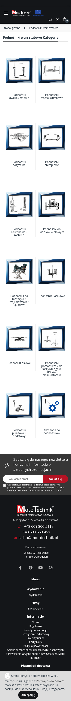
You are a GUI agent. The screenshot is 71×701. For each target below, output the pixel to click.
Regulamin (35, 626)
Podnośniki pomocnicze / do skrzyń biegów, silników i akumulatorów (51, 369)
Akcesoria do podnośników (52, 431)
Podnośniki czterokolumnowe (52, 96)
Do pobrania (35, 608)
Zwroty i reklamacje (35, 630)
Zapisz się (55, 479)
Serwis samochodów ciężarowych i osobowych (35, 650)
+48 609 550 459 (36, 532)
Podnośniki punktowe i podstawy (19, 433)
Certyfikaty (35, 642)
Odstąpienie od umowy (35, 634)
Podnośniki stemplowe (52, 163)
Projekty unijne (36, 638)
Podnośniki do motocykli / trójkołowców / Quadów (19, 300)
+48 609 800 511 (37, 526)
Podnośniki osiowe (19, 363)
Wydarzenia (35, 595)
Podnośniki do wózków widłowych (52, 230)
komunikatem (43, 484)
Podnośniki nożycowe (19, 163)
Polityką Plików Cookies (50, 681)
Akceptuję (28, 695)
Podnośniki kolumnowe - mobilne (19, 232)
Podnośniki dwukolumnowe (19, 96)
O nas (35, 622)
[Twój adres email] (23, 479)
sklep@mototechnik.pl (36, 537)
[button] (50, 19)
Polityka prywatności (35, 646)
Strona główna (11, 28)
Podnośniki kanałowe (52, 296)
